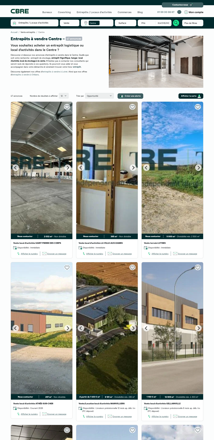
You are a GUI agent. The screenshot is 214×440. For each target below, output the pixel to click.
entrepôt (77, 66)
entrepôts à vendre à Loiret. (55, 71)
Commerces (125, 12)
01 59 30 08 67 (165, 12)
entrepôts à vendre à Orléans (25, 74)
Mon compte (193, 12)
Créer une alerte (130, 96)
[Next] (67, 167)
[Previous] (15, 167)
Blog (140, 12)
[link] (27, 253)
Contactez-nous (182, 5)
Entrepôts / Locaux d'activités (94, 12)
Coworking (64, 12)
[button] (36, 23)
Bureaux (47, 12)
